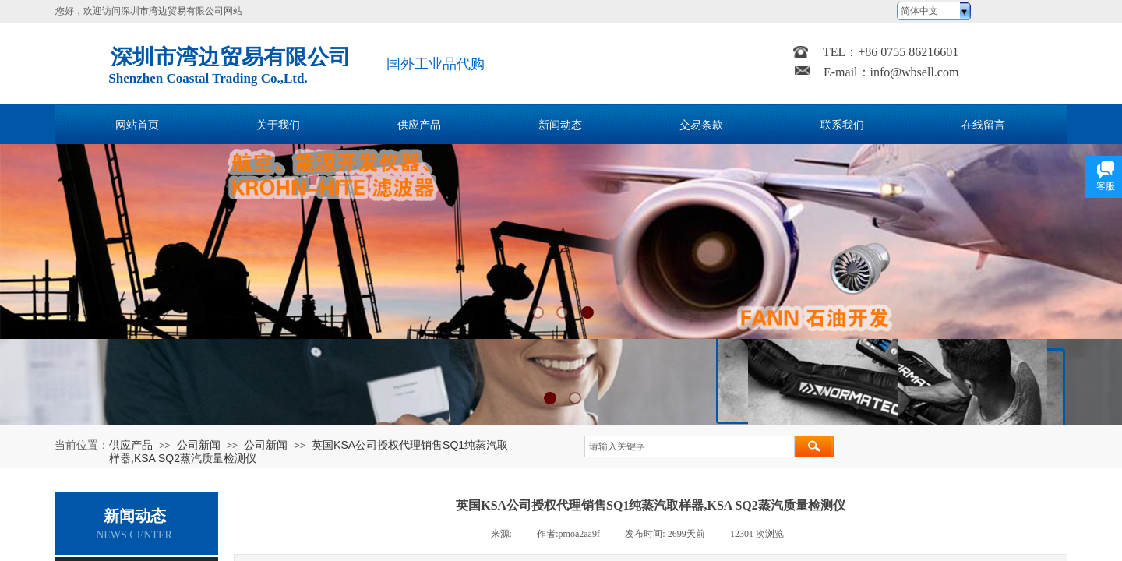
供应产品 (131, 445)
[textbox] (689, 446)
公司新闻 (199, 445)
